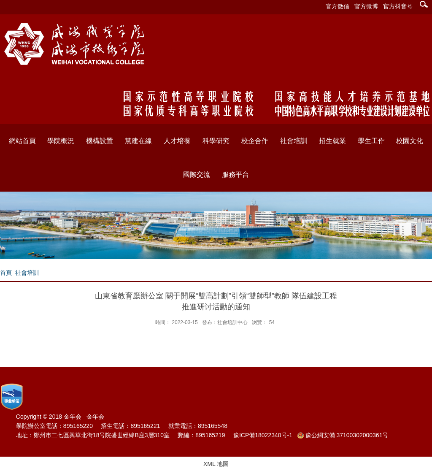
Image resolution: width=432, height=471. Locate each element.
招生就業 (332, 140)
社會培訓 (293, 140)
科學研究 (216, 140)
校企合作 (254, 140)
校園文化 (409, 140)
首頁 (6, 272)
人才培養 (177, 140)
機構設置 (99, 140)
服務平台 (235, 174)
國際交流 (196, 174)
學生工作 (371, 140)
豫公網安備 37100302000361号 (343, 435)
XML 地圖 (216, 463)
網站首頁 (22, 140)
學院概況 (60, 140)
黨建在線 (138, 140)
